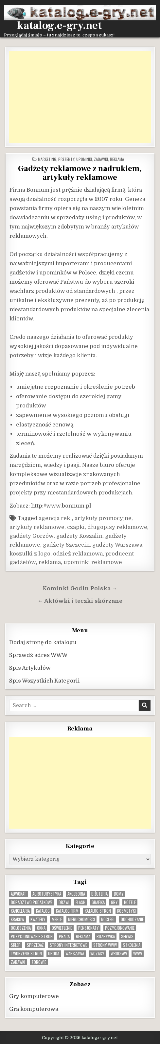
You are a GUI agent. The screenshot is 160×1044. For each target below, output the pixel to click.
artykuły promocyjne (103, 518)
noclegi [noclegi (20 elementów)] (108, 919)
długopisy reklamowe (117, 527)
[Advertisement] (80, 97)
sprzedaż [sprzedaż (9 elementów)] (35, 945)
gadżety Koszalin (79, 536)
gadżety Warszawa (117, 545)
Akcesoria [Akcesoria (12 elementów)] (76, 894)
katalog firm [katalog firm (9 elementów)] (67, 911)
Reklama (117, 159)
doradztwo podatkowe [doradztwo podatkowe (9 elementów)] (31, 902)
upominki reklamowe (92, 562)
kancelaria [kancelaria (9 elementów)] (20, 911)
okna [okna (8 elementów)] (41, 928)
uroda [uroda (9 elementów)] (53, 953)
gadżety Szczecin (66, 545)
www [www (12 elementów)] (137, 953)
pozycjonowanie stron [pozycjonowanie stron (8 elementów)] (32, 936)
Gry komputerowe (34, 996)
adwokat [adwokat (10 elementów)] (18, 894)
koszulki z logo (29, 554)
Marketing (47, 159)
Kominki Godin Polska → (80, 588)
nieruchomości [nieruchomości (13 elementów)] (81, 919)
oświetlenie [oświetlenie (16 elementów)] (62, 928)
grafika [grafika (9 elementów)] (98, 902)
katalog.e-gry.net (59, 26)
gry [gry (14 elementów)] (114, 902)
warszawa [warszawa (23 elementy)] (74, 953)
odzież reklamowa (78, 554)
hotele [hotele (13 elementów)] (130, 902)
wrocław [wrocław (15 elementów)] (119, 953)
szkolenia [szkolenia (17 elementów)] (131, 945)
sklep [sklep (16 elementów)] (16, 945)
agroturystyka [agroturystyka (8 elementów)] (46, 894)
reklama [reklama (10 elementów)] (83, 936)
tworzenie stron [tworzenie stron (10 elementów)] (26, 953)
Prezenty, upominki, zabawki (83, 159)
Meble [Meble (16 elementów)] (57, 919)
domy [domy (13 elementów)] (119, 894)
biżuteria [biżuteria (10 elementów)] (99, 894)
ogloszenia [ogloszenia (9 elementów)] (21, 928)
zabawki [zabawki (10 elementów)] (18, 962)
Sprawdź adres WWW (38, 655)
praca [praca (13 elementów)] (64, 936)
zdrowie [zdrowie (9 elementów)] (38, 962)
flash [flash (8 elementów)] (80, 902)
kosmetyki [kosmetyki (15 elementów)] (126, 911)
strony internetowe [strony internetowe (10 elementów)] (68, 945)
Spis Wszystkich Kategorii (44, 681)
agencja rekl (55, 518)
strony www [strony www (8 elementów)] (105, 945)
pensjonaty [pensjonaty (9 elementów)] (88, 928)
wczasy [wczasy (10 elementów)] (97, 953)
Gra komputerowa (33, 1009)
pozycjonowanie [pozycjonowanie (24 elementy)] (119, 928)
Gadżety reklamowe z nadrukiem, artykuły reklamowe (80, 173)
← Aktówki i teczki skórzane (80, 601)
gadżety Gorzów (31, 536)
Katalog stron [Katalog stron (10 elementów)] (98, 911)
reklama (50, 562)
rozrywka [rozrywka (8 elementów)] (106, 936)
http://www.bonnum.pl (61, 506)
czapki (76, 527)
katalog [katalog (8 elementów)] (43, 911)
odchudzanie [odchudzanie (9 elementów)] (132, 919)
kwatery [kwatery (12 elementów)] (37, 919)
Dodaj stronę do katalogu (43, 642)
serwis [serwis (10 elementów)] (127, 936)
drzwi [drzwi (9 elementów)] (64, 902)
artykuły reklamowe (36, 527)
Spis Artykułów (30, 668)
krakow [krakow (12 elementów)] (17, 919)
